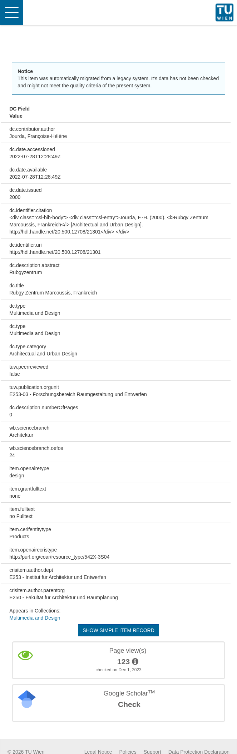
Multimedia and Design (34, 618)
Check (129, 704)
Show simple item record (118, 630)
